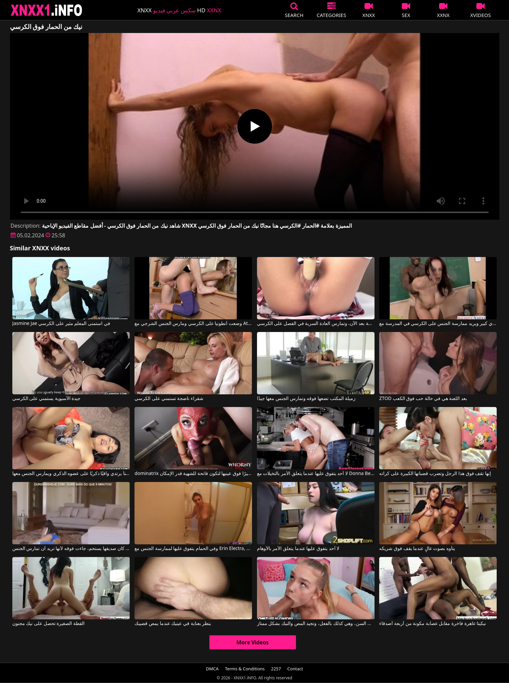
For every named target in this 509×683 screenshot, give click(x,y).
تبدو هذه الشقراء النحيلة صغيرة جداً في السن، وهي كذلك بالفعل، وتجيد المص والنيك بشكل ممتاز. (316, 623)
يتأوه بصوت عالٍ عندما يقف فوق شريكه (417, 548)
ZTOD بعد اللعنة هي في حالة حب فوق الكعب (423, 398)
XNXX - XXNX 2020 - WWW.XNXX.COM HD (46, 10)
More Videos (252, 642)
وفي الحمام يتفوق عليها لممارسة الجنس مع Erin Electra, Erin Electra (193, 548)
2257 (276, 669)
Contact (295, 669)
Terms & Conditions (245, 669)
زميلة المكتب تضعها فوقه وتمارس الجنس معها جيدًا (306, 398)
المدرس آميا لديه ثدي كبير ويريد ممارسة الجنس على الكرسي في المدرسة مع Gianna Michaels (438, 323)
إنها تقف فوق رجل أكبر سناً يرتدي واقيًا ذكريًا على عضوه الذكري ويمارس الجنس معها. (71, 473)
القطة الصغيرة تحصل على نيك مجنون (48, 623)
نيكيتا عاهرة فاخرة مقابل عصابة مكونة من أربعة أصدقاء (432, 623)
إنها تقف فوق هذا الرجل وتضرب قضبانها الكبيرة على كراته (435, 473)
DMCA (212, 669)
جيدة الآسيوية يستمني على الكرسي (46, 398)
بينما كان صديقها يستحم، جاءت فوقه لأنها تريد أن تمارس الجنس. (71, 548)
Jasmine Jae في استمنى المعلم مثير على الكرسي (61, 323)
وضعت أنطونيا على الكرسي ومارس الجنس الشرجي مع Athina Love (193, 323)
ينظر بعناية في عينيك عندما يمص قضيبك (172, 623)
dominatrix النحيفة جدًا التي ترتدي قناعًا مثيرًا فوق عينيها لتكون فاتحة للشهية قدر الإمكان (193, 473)
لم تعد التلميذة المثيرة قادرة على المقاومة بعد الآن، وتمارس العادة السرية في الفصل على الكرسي (316, 323)
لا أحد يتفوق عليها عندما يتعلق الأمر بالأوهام (298, 548)
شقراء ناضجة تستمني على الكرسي (168, 398)
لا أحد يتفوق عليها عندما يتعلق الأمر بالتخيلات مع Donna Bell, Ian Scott (316, 473)
